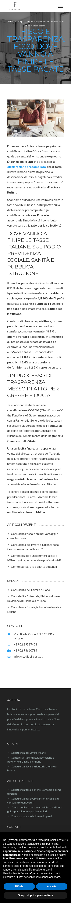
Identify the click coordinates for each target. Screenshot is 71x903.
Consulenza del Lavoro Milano (28, 752)
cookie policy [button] (57, 854)
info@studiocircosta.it (28, 656)
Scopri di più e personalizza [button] (35, 895)
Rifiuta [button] (19, 886)
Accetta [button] (52, 886)
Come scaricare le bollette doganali (31, 816)
